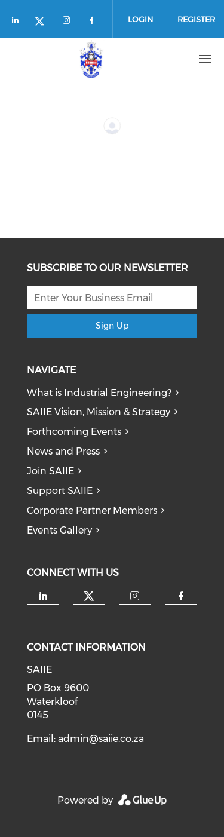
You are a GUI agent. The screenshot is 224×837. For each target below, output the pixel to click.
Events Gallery (59, 530)
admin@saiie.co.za (101, 738)
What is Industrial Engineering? (99, 392)
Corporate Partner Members (92, 510)
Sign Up (112, 325)
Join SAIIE (50, 471)
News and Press (63, 451)
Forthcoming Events (74, 431)
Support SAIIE (60, 490)
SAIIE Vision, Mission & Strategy (98, 412)
